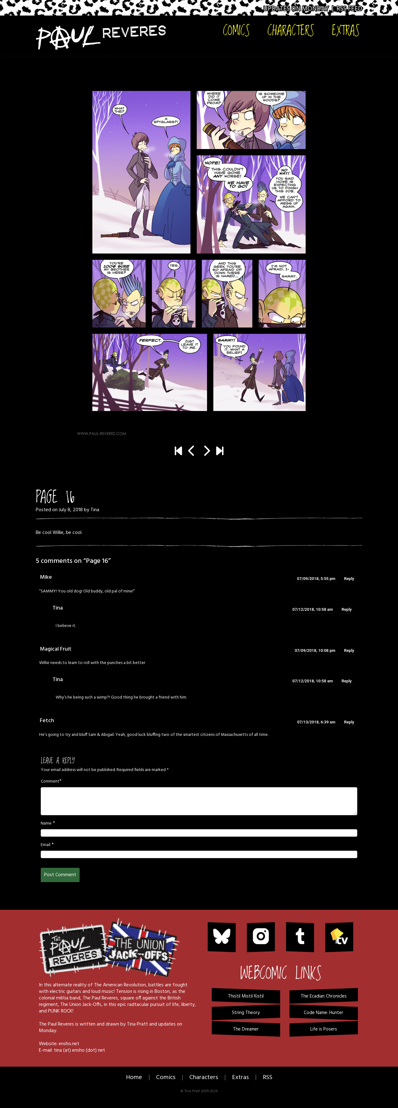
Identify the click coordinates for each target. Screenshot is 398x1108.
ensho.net (69, 1044)
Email (45, 845)
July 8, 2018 (71, 510)
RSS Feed (349, 9)
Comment (50, 781)
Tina (94, 510)
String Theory (246, 1013)
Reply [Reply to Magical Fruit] (349, 650)
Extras (346, 30)
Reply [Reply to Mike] (349, 578)
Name (46, 823)
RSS (267, 1077)
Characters (290, 30)
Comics (236, 30)
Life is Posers (323, 1029)
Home (134, 1077)
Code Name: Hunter (323, 1013)
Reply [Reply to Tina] (347, 609)
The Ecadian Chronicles (324, 996)
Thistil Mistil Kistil (246, 996)
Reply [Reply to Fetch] (349, 722)
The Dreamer (246, 1029)
